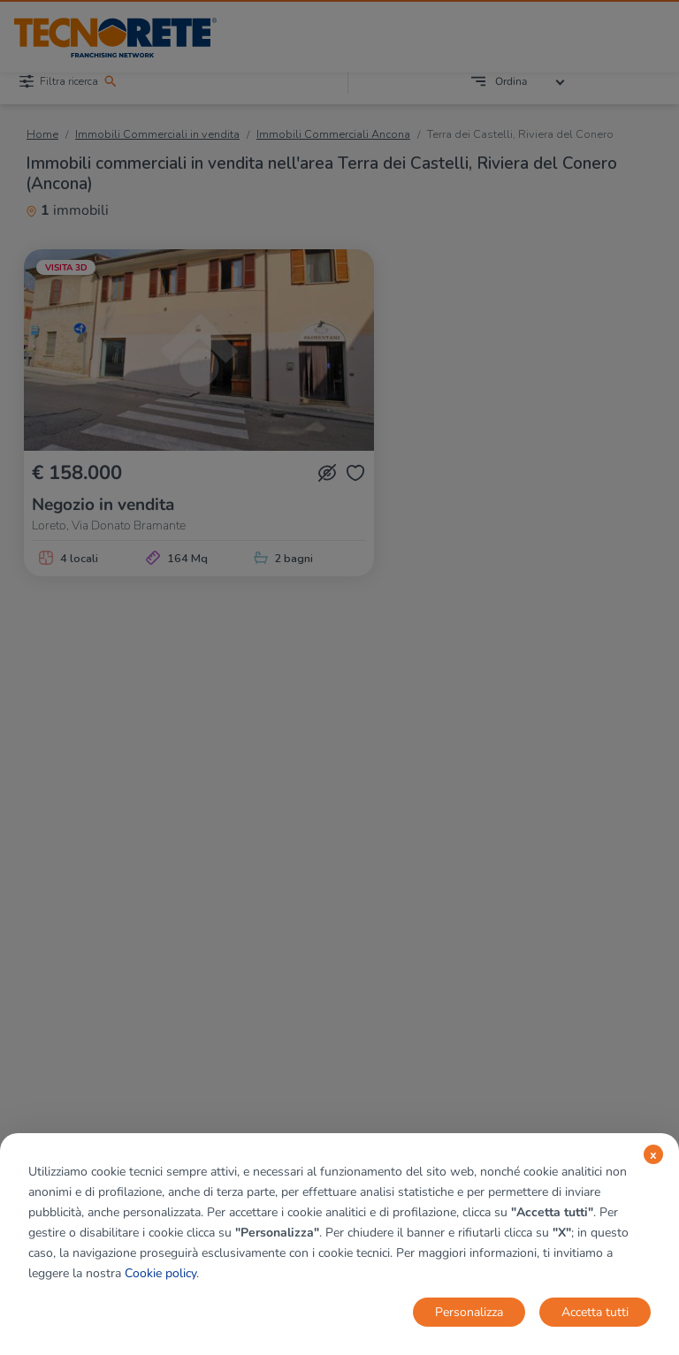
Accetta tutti (595, 1312)
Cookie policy (160, 1273)
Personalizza (469, 1312)
